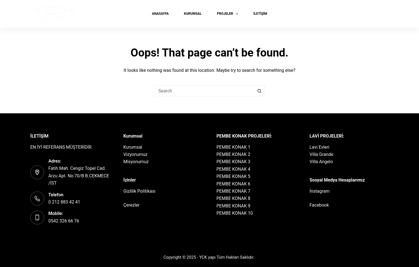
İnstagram (320, 191)
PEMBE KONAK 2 (233, 154)
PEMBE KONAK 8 (233, 198)
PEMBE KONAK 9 (233, 206)
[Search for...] (204, 90)
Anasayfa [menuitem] (160, 14)
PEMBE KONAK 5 (233, 176)
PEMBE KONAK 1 (233, 147)
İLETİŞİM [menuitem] (260, 14)
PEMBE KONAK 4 (233, 169)
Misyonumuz (136, 161)
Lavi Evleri (319, 147)
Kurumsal (132, 147)
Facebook (319, 205)
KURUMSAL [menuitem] (193, 14)
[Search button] (259, 90)
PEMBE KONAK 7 (233, 191)
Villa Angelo (321, 161)
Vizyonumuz (135, 154)
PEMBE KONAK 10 (234, 213)
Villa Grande (321, 154)
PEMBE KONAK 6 (233, 184)
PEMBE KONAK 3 (233, 161)
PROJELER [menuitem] (228, 14)
